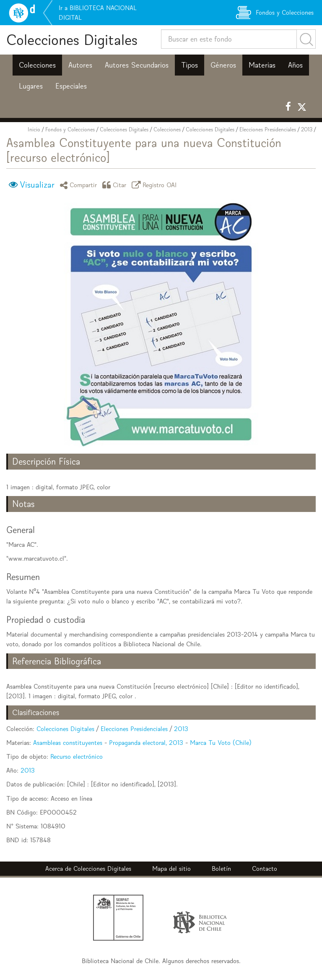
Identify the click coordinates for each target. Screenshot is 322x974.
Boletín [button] (221, 868)
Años (295, 65)
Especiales (71, 86)
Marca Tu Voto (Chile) (221, 743)
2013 (306, 129)
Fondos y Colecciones (70, 129)
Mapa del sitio (171, 868)
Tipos (189, 65)
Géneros (223, 65)
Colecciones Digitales (72, 39)
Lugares (31, 86)
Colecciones (37, 65)
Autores (80, 65)
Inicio (34, 129)
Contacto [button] (264, 868)
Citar (115, 184)
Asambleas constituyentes (67, 743)
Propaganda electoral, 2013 (146, 743)
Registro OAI (155, 184)
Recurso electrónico (76, 756)
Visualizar (37, 184)
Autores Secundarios (137, 65)
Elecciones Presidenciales (267, 129)
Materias (262, 65)
